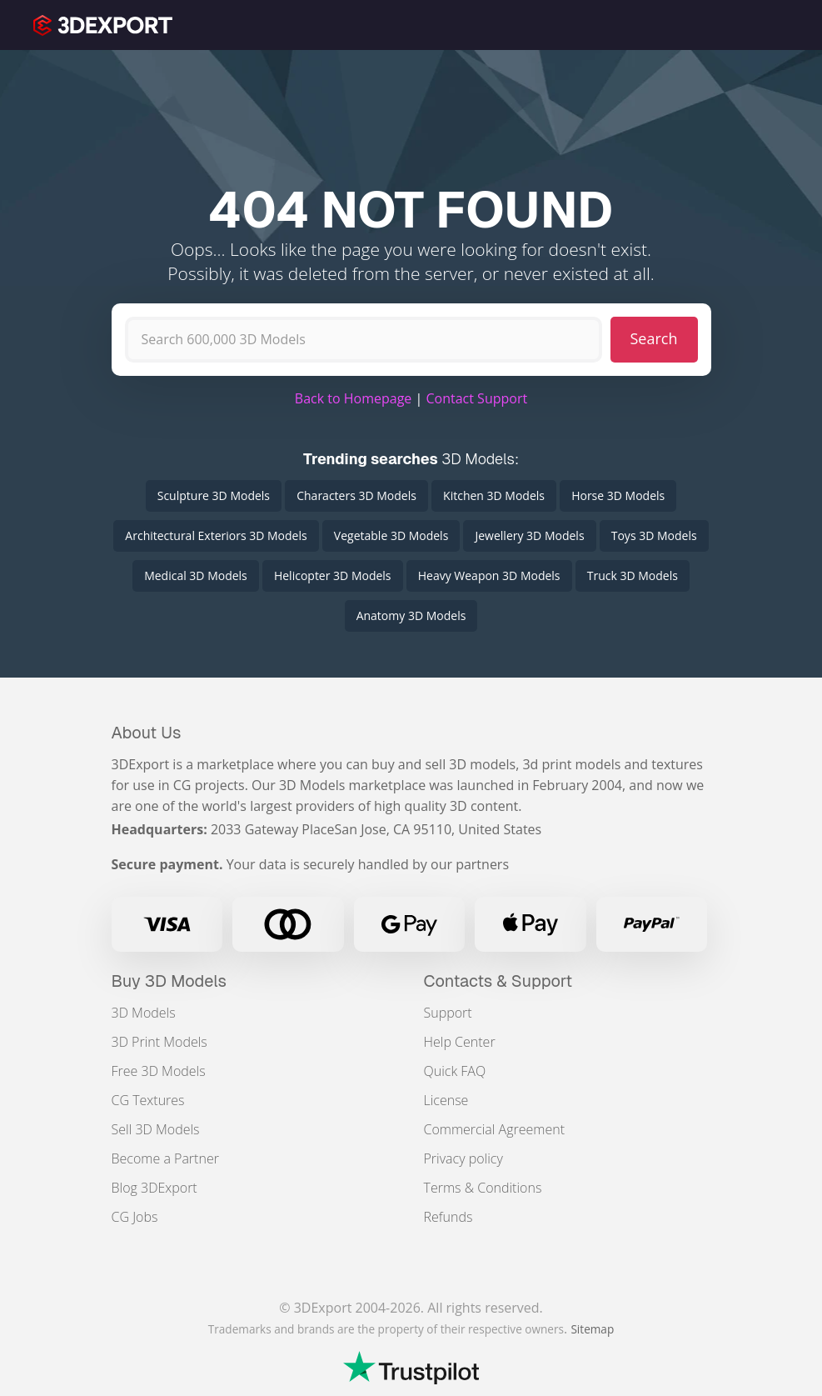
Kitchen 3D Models (494, 495)
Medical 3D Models (195, 575)
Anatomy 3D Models (411, 615)
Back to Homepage (353, 398)
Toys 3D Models (654, 535)
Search (654, 338)
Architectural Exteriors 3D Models (215, 535)
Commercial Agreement (494, 1129)
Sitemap (592, 1329)
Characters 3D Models (356, 495)
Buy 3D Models (169, 981)
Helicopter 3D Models (332, 575)
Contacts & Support (498, 981)
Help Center (460, 1042)
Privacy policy (463, 1158)
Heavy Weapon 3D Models (489, 575)
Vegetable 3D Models (391, 535)
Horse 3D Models (618, 495)
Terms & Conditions (483, 1187)
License (446, 1100)
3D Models (144, 1012)
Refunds (448, 1217)
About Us (147, 732)
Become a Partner (165, 1158)
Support (448, 1012)
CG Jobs (135, 1217)
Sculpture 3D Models (213, 495)
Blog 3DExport (154, 1187)
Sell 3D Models (156, 1129)
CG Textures (148, 1100)
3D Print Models (159, 1042)
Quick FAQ (455, 1071)
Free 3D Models (159, 1071)
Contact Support (476, 398)
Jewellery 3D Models (529, 535)
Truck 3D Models (632, 575)
